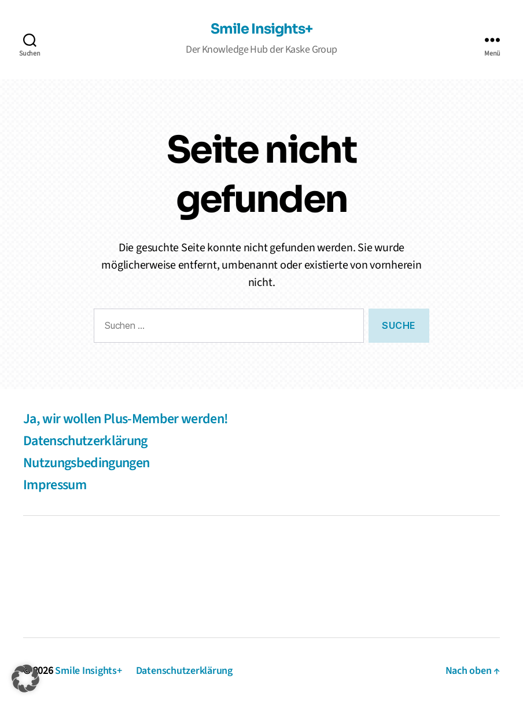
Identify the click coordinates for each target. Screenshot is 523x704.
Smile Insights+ (261, 29)
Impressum (54, 485)
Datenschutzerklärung (85, 441)
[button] (25, 678)
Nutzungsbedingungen (86, 463)
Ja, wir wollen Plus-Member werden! (125, 419)
